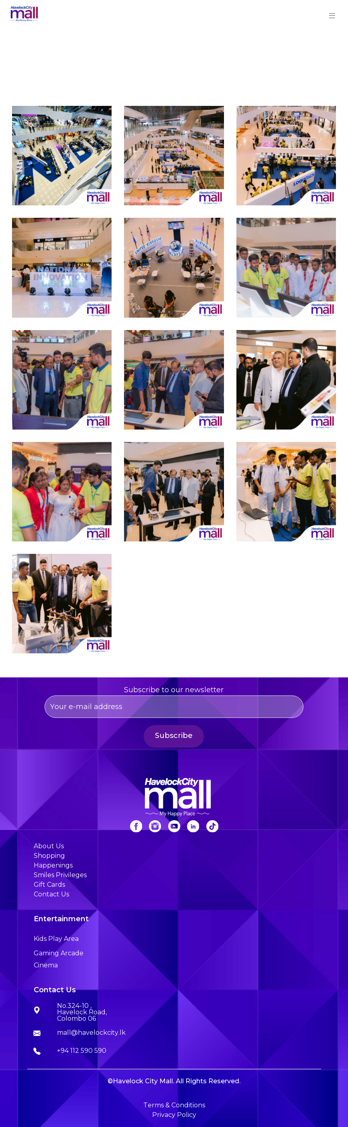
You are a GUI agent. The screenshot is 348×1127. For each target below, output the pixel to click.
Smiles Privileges (60, 875)
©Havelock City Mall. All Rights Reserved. (174, 1081)
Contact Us (51, 894)
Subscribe (174, 735)
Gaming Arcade (58, 953)
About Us (49, 846)
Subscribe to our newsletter (174, 701)
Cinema (46, 965)
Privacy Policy (174, 1115)
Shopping (49, 855)
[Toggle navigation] (332, 14)
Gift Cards (49, 884)
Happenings (53, 865)
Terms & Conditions (174, 1105)
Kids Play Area (56, 939)
